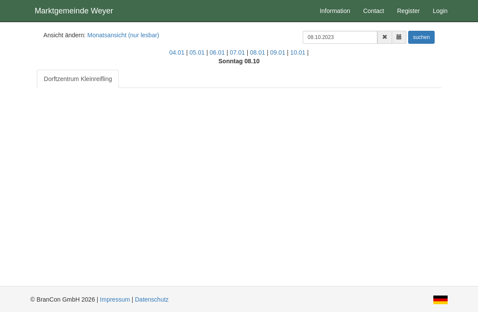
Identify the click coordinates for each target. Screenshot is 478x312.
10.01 (297, 52)
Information (335, 10)
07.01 (237, 52)
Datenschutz (152, 299)
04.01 (176, 52)
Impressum (115, 299)
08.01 (257, 52)
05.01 (197, 52)
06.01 (217, 52)
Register (408, 10)
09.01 (277, 52)
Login (440, 10)
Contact (373, 10)
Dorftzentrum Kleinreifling (78, 78)
